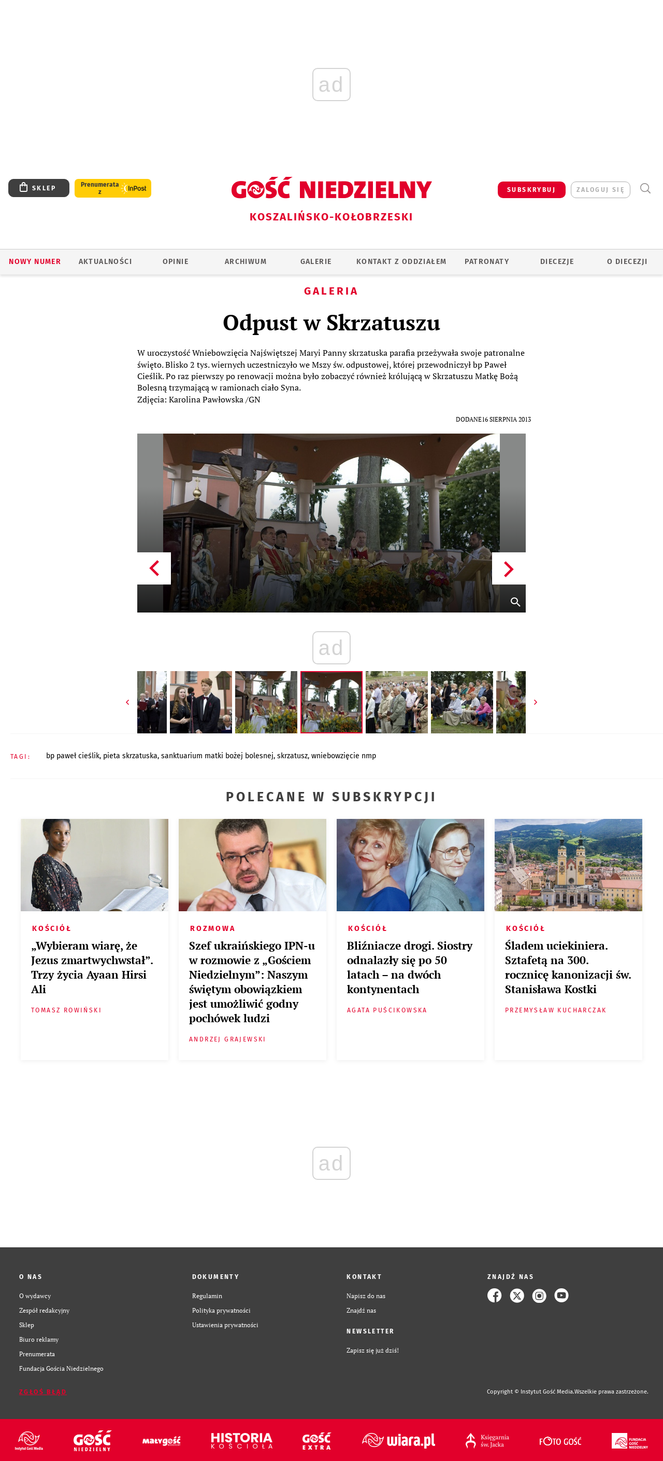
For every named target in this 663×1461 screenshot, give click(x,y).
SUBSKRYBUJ (531, 189)
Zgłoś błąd (43, 1392)
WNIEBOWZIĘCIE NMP (343, 756)
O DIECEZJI (627, 261)
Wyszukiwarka (645, 188)
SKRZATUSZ (292, 756)
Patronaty (487, 261)
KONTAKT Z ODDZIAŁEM (401, 261)
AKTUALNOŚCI (105, 261)
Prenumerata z (100, 188)
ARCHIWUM (246, 261)
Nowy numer (35, 261)
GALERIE (316, 261)
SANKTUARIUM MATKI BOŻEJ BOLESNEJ (217, 756)
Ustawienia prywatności (225, 1324)
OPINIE (176, 261)
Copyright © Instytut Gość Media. (530, 1391)
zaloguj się (600, 189)
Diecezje (557, 261)
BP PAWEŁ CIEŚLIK (72, 756)
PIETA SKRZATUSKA (130, 756)
